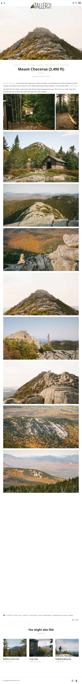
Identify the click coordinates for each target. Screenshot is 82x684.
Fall (21, 615)
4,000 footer (73, 86)
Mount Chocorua (9, 83)
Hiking (40, 65)
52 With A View (19, 65)
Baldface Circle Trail (11, 659)
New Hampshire (52, 65)
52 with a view (11, 615)
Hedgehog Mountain (63, 659)
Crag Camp (33, 659)
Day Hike (31, 65)
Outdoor (65, 65)
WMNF (71, 615)
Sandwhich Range (60, 615)
